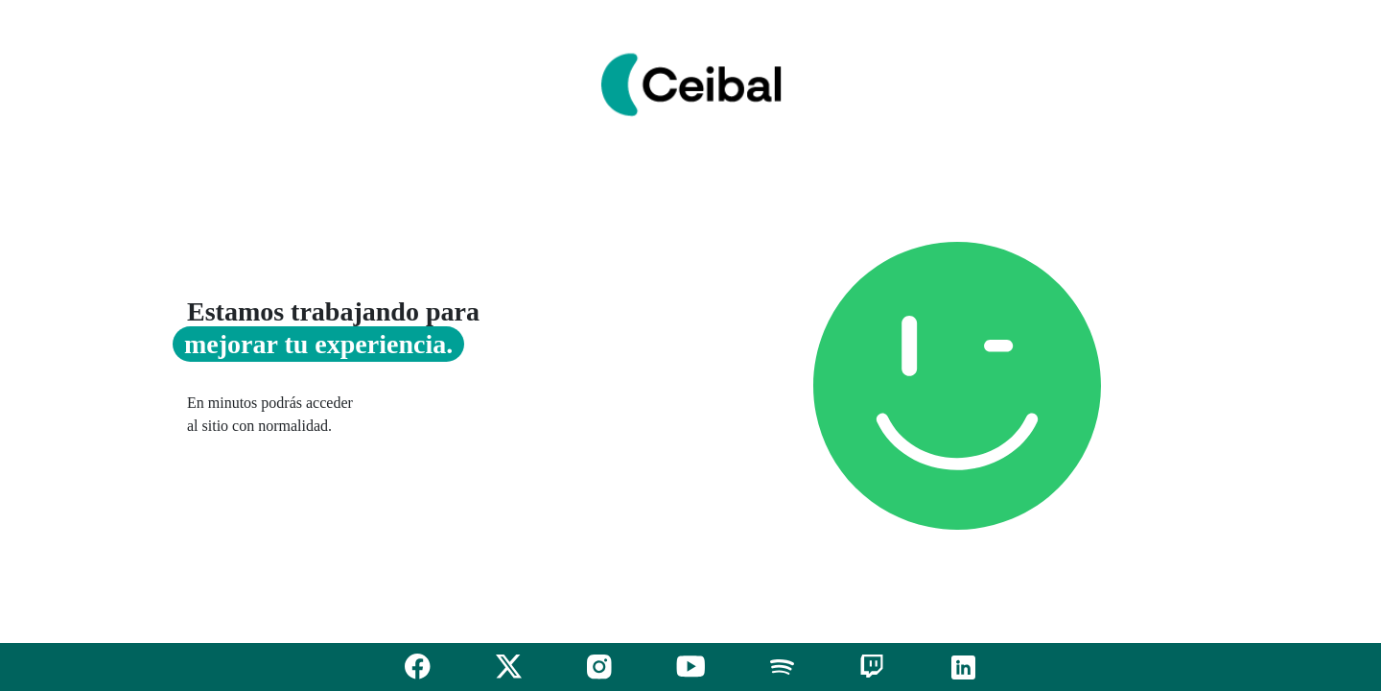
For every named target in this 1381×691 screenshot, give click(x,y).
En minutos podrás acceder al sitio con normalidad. (270, 414)
